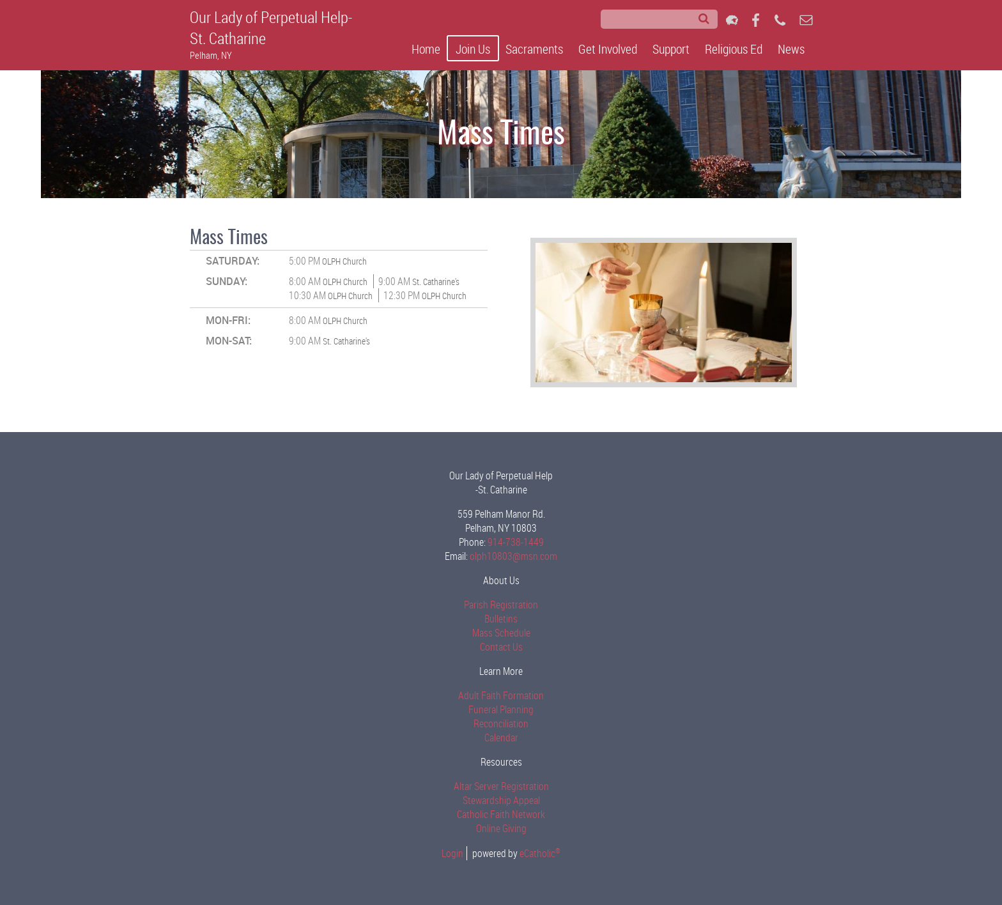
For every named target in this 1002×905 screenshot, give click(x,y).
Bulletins (501, 619)
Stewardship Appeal (501, 800)
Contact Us (501, 647)
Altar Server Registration (501, 786)
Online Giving (501, 828)
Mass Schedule (501, 633)
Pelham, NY (211, 55)
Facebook (756, 20)
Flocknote (732, 20)
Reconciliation (501, 723)
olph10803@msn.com (513, 556)
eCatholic (540, 853)
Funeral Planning (501, 709)
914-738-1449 (516, 542)
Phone (780, 20)
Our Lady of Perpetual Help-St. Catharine (271, 27)
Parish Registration (501, 605)
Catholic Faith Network (501, 814)
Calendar (501, 738)
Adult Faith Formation (501, 695)
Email (806, 20)
